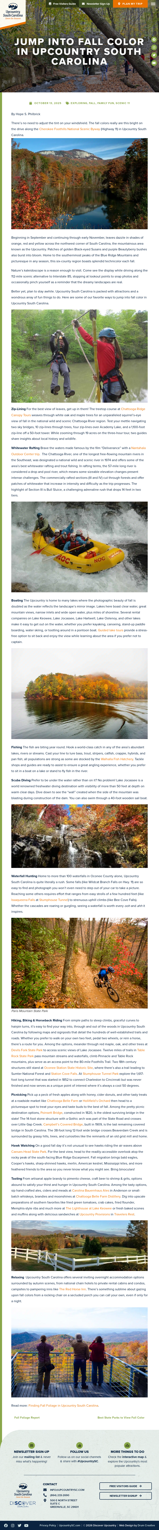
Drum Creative (146, 1525)
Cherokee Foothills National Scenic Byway (69, 129)
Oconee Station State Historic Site (68, 1067)
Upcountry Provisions (95, 1214)
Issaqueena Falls (23, 899)
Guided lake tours (110, 630)
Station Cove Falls (64, 1073)
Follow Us (79, 1451)
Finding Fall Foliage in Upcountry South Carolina (63, 1405)
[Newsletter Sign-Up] (31, 1445)
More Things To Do (127, 1451)
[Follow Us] (79, 1445)
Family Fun (105, 103)
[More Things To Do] (127, 1445)
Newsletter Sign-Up (31, 1451)
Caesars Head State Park (28, 1151)
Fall (92, 103)
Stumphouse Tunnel (53, 899)
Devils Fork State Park (27, 1050)
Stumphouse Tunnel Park (101, 1073)
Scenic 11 (123, 103)
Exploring (79, 103)
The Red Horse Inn (72, 1289)
